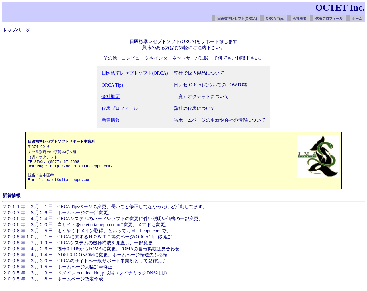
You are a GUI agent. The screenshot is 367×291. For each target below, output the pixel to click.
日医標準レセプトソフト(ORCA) (134, 73)
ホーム (357, 19)
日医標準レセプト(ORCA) (237, 19)
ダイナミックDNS (137, 279)
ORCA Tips (275, 19)
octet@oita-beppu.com (68, 185)
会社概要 (300, 19)
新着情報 (110, 120)
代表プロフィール (329, 19)
